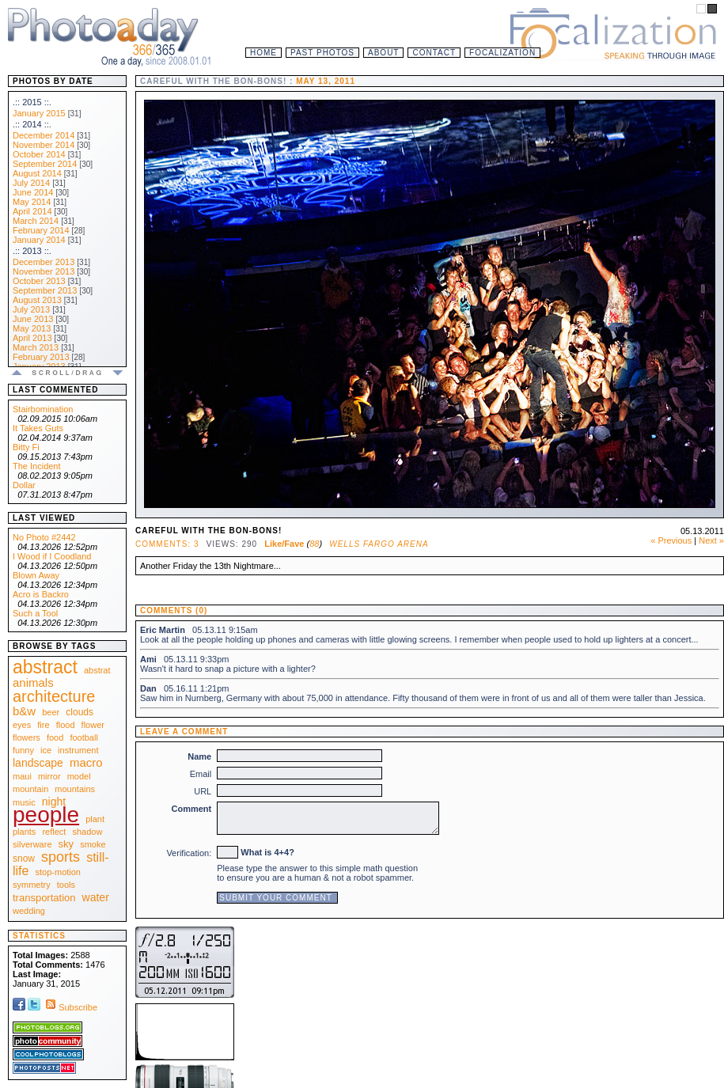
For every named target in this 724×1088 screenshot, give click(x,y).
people (46, 814)
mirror (49, 776)
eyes (22, 725)
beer (50, 712)
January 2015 (39, 113)
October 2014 (39, 154)
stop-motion (58, 872)
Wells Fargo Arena (378, 544)
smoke (92, 844)
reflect (54, 831)
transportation (44, 898)
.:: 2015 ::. (32, 102)
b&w (24, 711)
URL (202, 791)
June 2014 (33, 192)
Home (263, 52)
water (95, 897)
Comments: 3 (167, 544)
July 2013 (31, 309)
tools (66, 884)
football (83, 737)
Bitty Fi (26, 447)
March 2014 (36, 221)
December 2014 (43, 135)
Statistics (39, 935)
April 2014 (32, 211)
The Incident (37, 466)
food (55, 737)
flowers (26, 737)
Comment (192, 808)
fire (43, 725)
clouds (79, 712)
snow (24, 858)
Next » (711, 540)
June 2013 (33, 319)
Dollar (24, 485)
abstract (45, 667)
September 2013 (45, 290)
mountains (75, 789)
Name (199, 756)
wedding (29, 911)
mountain (30, 789)
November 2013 (43, 271)
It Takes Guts (38, 428)
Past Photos (322, 52)
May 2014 (32, 202)
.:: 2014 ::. (32, 124)
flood (65, 725)
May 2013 (32, 328)
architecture (54, 696)
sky (66, 844)
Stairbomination (43, 409)
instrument (78, 750)
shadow (87, 831)
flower (92, 725)
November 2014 (43, 145)
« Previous (671, 540)
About (383, 52)
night (54, 801)
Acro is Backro (41, 594)
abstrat (97, 670)
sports (60, 857)
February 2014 (41, 230)
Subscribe (70, 1007)
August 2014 (37, 173)
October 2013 (39, 281)
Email (201, 774)
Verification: (188, 853)
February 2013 (41, 357)
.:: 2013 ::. (32, 251)
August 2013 (37, 300)
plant (94, 819)
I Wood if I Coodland (52, 556)
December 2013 (43, 262)
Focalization (502, 52)
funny (23, 750)
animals (33, 682)
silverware (32, 844)
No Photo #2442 (44, 537)
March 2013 (36, 347)
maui (22, 776)
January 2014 (39, 240)
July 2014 (31, 183)
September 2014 (45, 164)
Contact (434, 52)
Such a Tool (35, 613)
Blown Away (36, 575)
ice (45, 750)
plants (24, 831)
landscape (38, 762)
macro (86, 762)
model (79, 776)
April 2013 (32, 338)
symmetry (32, 884)
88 (314, 543)
